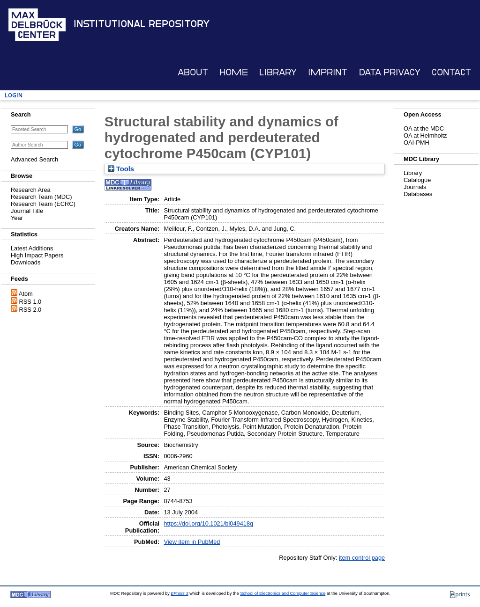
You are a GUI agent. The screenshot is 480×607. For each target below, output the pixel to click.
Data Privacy (389, 72)
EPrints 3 (179, 593)
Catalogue (417, 179)
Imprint (327, 72)
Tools (121, 169)
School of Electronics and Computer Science (282, 593)
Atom (26, 293)
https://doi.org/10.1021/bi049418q (208, 523)
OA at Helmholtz (425, 135)
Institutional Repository (142, 24)
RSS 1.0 (30, 301)
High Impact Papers (37, 255)
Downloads (25, 262)
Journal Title (27, 210)
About (193, 72)
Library (278, 72)
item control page (362, 557)
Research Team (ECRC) (43, 203)
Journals (415, 186)
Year (17, 217)
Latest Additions (32, 248)
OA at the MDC (424, 128)
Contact (451, 72)
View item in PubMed (192, 541)
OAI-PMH (416, 142)
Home (233, 72)
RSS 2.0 (30, 309)
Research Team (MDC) (41, 196)
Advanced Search (34, 159)
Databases (418, 193)
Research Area (31, 189)
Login (13, 95)
